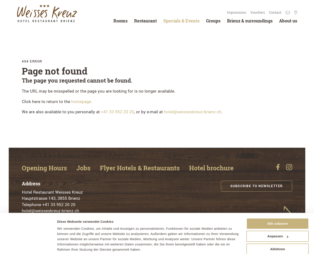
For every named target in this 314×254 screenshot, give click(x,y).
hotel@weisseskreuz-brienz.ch (192, 111)
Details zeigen (68, 245)
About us (287, 21)
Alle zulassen (277, 207)
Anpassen (277, 220)
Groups (212, 21)
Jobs (87, 168)
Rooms (120, 21)
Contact (275, 12)
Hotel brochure (219, 168)
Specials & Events (181, 21)
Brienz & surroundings (249, 21)
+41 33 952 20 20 (117, 111)
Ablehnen (277, 233)
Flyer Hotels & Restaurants (145, 168)
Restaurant (144, 21)
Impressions (236, 12)
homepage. (81, 101)
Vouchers (257, 12)
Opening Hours (46, 168)
